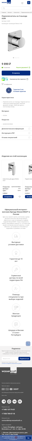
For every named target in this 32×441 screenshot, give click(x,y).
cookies (15, 436)
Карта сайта (4, 395)
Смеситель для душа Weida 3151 (11, 179)
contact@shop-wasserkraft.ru (12, 420)
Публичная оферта (6, 385)
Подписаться (24, 359)
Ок (28, 438)
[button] (13, 57)
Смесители (16, 12)
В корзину (16, 73)
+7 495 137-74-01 (8, 409)
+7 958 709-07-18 (8, 413)
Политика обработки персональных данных (11, 383)
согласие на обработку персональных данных (12, 363)
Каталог (10, 12)
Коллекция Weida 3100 (15, 23)
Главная (4, 12)
